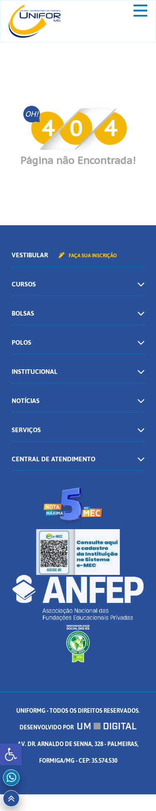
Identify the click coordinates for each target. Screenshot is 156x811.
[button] (11, 754)
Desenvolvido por (78, 727)
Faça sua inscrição (88, 256)
